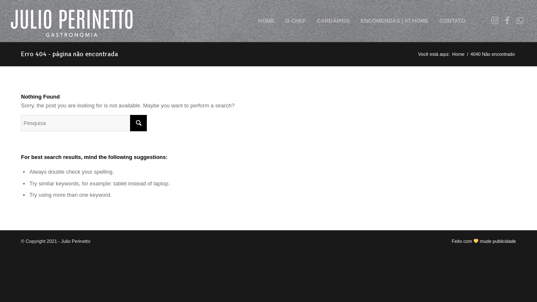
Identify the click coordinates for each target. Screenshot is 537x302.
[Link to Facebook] (507, 20)
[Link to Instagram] (494, 20)
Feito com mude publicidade (484, 241)
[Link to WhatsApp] (520, 20)
